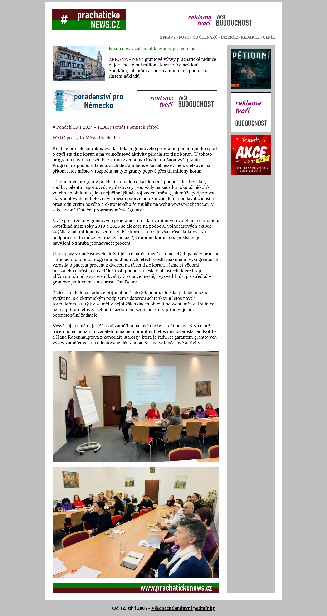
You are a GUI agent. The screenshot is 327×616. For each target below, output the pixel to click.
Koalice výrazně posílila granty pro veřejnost (154, 48)
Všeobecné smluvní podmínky (183, 608)
